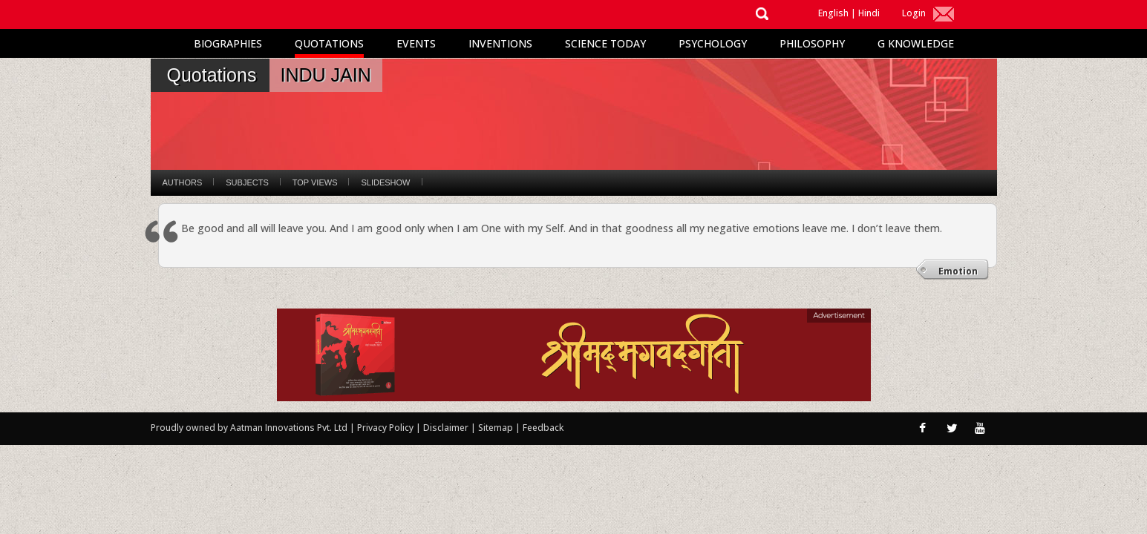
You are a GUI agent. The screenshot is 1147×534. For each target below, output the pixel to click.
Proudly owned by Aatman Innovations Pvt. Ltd (249, 427)
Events (416, 43)
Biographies (228, 43)
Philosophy (812, 43)
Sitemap (496, 427)
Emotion (958, 271)
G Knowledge (916, 43)
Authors (183, 182)
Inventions (500, 43)
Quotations (329, 43)
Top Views (315, 182)
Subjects (247, 182)
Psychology (713, 43)
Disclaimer (445, 427)
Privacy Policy (386, 427)
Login (914, 13)
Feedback (543, 427)
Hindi (869, 13)
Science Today (605, 43)
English (833, 13)
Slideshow (385, 182)
